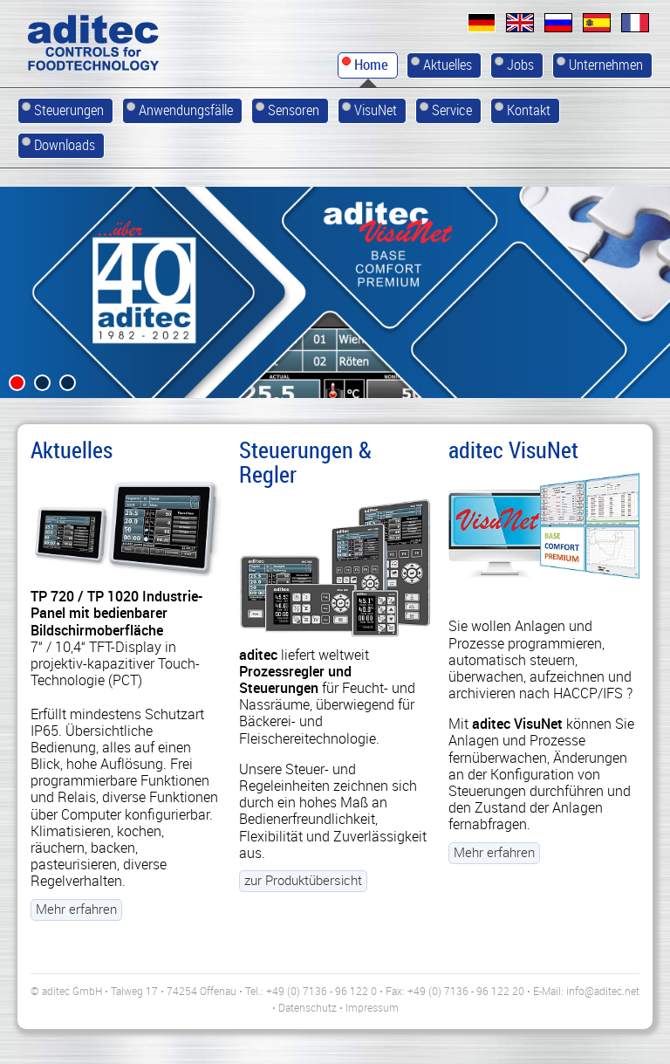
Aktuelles (72, 449)
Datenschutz (307, 1006)
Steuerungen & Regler (305, 462)
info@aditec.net (602, 990)
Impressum (372, 1006)
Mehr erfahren (76, 907)
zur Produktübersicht (303, 907)
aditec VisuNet (513, 449)
